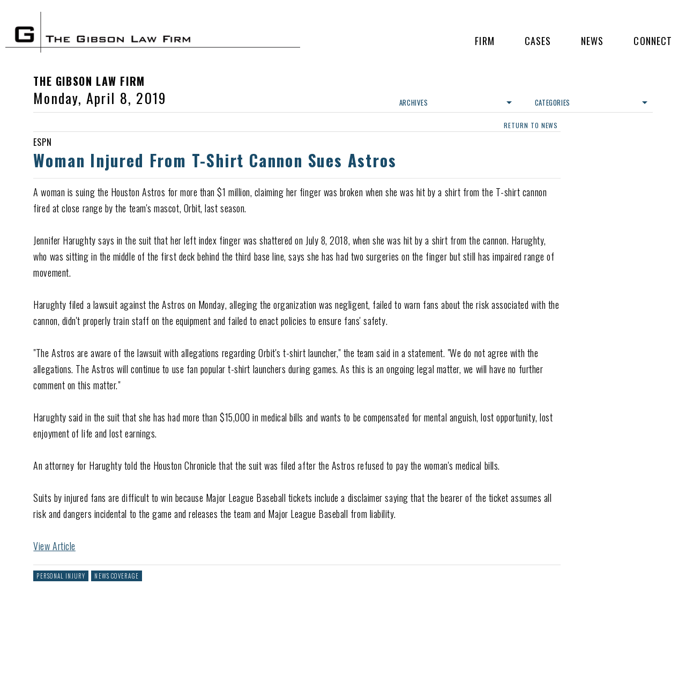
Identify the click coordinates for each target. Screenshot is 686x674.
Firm (484, 41)
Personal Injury (60, 576)
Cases (538, 41)
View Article (54, 546)
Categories (591, 102)
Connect (652, 41)
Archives (455, 102)
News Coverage (116, 576)
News (592, 41)
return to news (531, 125)
